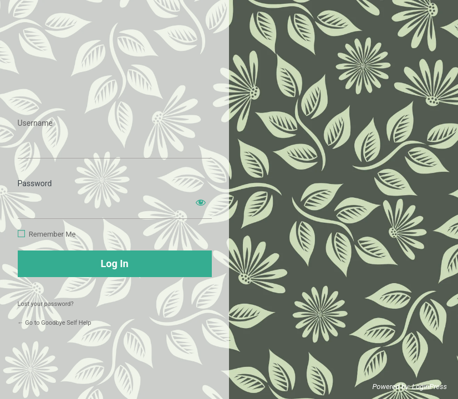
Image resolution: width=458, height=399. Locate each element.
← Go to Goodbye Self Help (54, 322)
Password (35, 183)
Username (35, 123)
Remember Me (52, 234)
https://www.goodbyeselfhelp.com (114, 87)
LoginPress (429, 386)
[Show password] (201, 202)
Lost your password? (46, 304)
